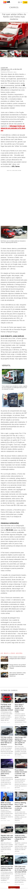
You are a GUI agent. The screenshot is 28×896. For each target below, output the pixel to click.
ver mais (14, 888)
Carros (14, 7)
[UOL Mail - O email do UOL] (19, 2)
